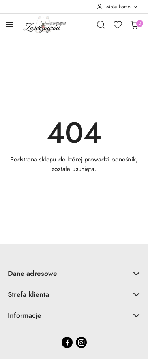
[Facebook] (67, 342)
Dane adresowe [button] (74, 273)
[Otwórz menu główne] (9, 24)
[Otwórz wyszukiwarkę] (101, 24)
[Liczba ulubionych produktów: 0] (117, 24)
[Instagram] (81, 342)
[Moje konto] (118, 6)
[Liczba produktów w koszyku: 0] (134, 24)
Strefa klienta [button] (74, 294)
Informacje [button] (74, 315)
